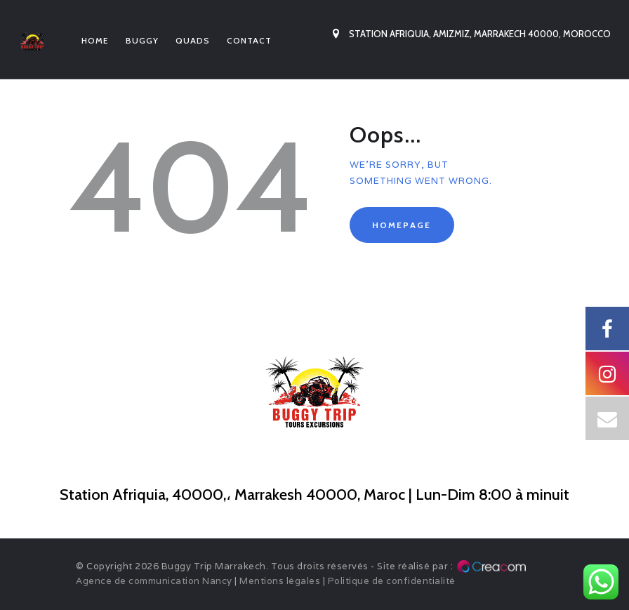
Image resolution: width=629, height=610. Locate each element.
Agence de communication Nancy (154, 581)
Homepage (401, 225)
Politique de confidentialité (392, 581)
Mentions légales (279, 581)
